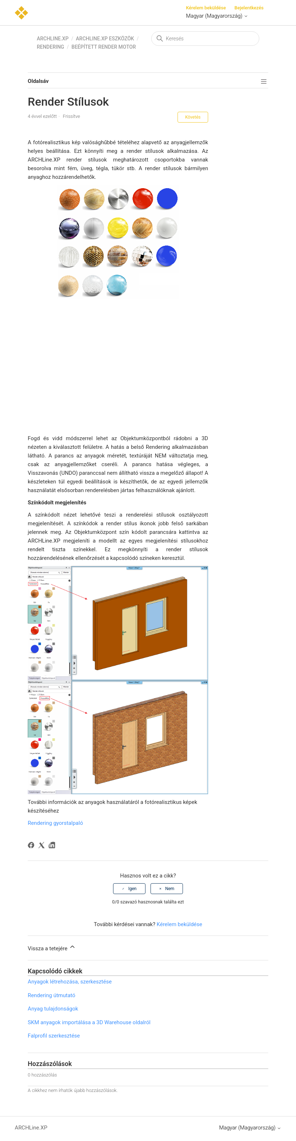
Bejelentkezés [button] (249, 7)
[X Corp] (42, 846)
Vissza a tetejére (52, 947)
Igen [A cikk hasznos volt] (132, 888)
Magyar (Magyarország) (217, 16)
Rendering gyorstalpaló (55, 823)
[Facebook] (32, 846)
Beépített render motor (104, 47)
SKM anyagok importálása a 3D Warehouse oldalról (89, 1022)
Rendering (50, 47)
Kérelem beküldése (206, 7)
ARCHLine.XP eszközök (105, 38)
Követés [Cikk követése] (193, 117)
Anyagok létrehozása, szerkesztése (70, 981)
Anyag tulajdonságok (53, 1008)
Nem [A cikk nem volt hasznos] (169, 888)
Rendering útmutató (51, 995)
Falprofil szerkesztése (54, 1035)
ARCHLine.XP (52, 38)
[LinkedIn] (53, 846)
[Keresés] (205, 38)
